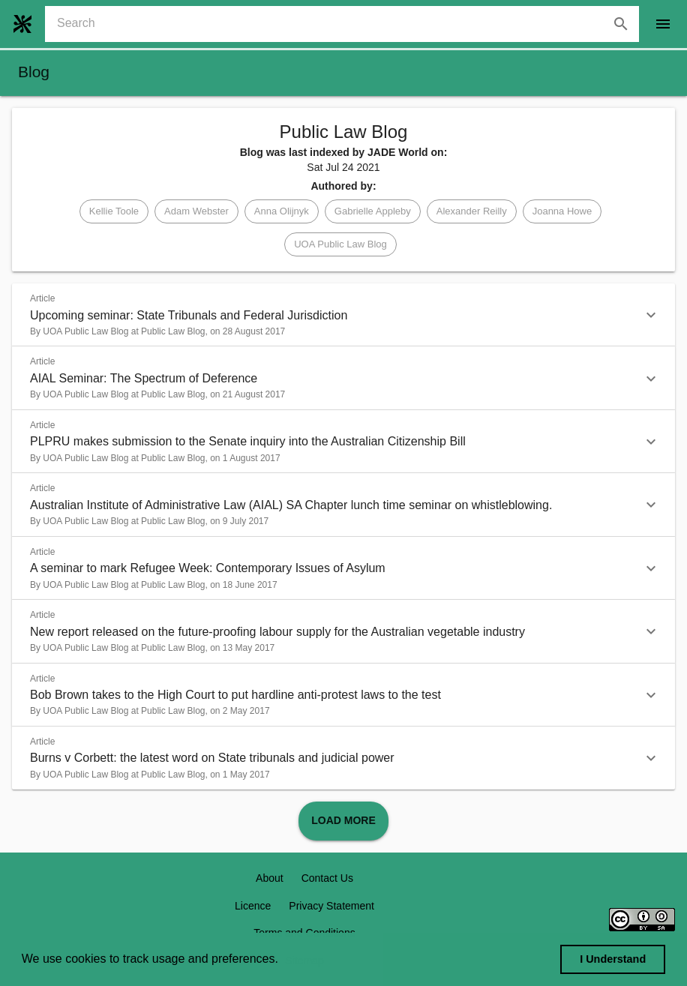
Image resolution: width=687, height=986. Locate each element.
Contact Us (327, 878)
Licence (253, 906)
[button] (114, 211)
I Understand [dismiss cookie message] (613, 959)
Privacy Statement (331, 906)
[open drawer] (663, 24)
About (270, 878)
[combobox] (348, 24)
